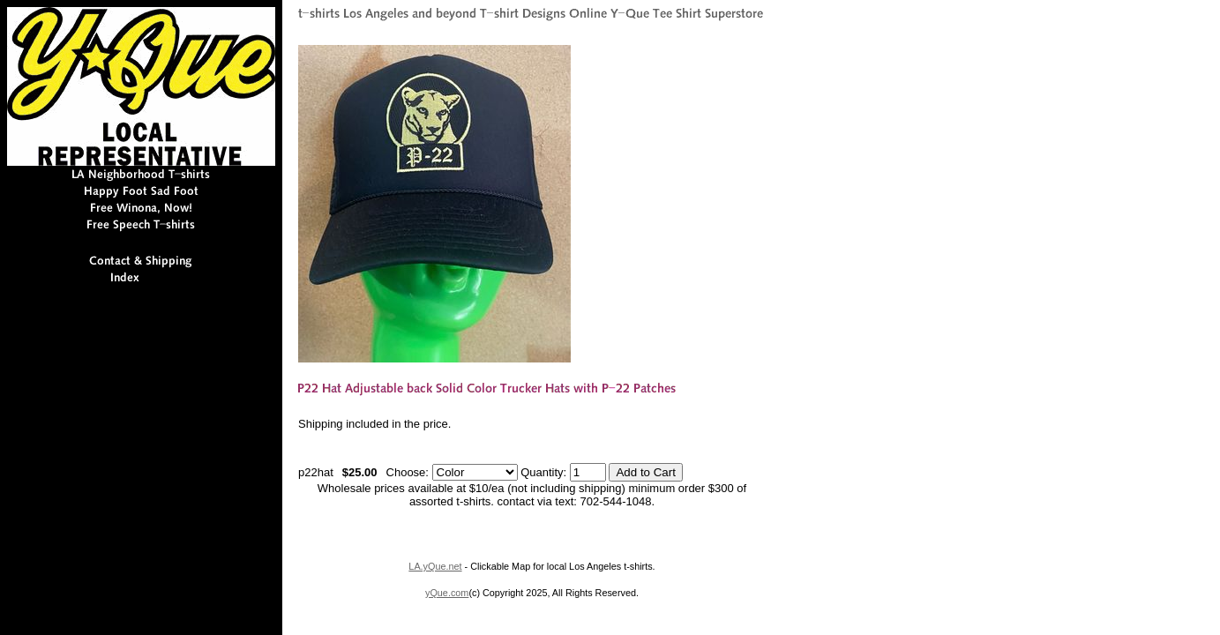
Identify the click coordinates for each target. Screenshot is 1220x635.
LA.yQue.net (434, 566)
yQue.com (446, 592)
